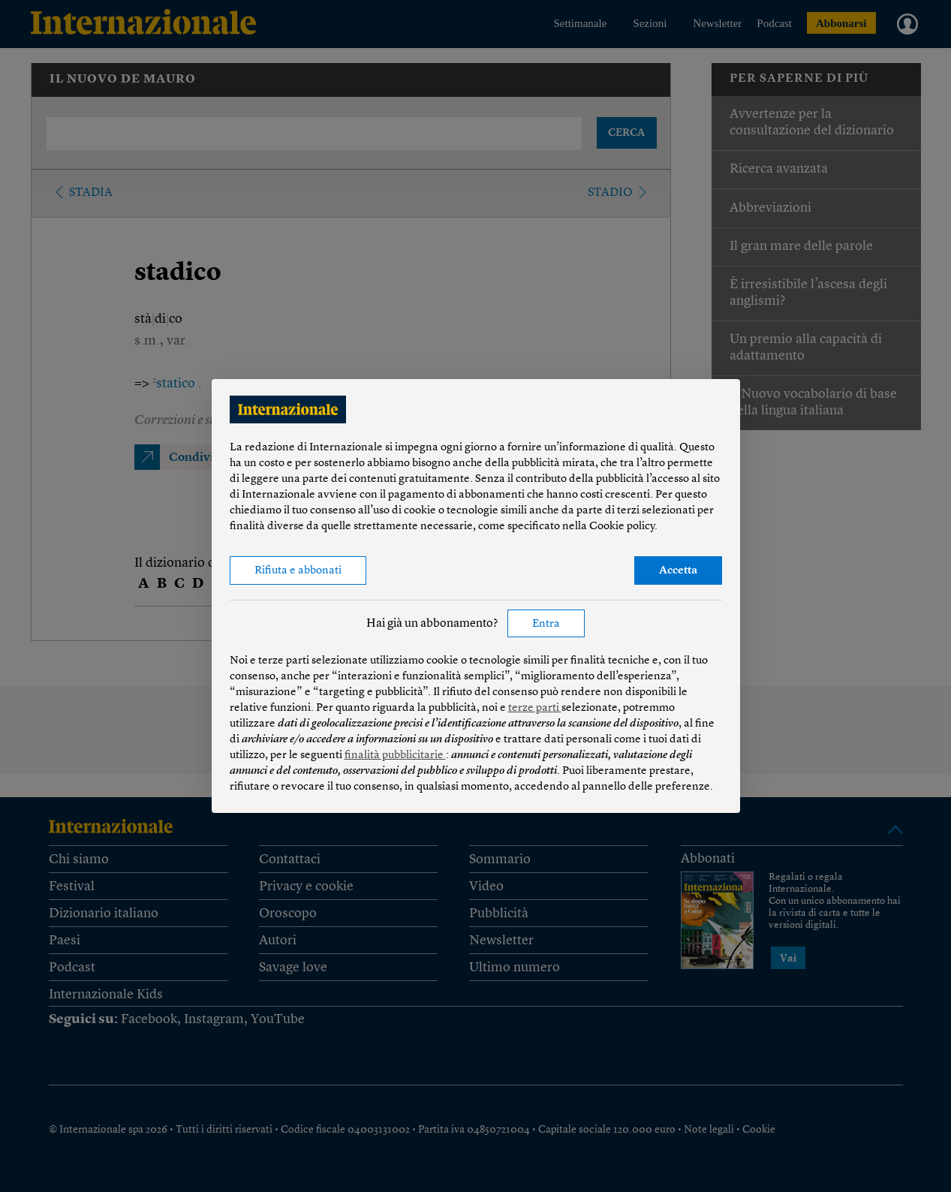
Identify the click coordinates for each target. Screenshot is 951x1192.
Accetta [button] (678, 570)
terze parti (534, 708)
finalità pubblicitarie (395, 755)
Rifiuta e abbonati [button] (298, 570)
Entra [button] (546, 624)
